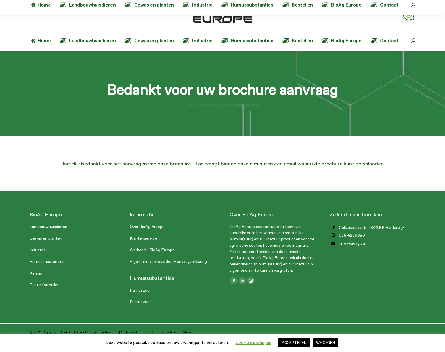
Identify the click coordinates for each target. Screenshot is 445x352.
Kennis (36, 284)
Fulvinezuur (140, 313)
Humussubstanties (47, 273)
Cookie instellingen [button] (253, 342)
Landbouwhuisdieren (48, 238)
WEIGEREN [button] (325, 343)
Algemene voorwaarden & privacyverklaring (168, 273)
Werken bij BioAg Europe (152, 261)
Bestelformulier (44, 296)
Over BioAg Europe (147, 238)
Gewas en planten (46, 249)
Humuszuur (140, 301)
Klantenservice (143, 249)
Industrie (38, 261)
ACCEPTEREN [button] (294, 343)
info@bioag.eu (105, 5)
